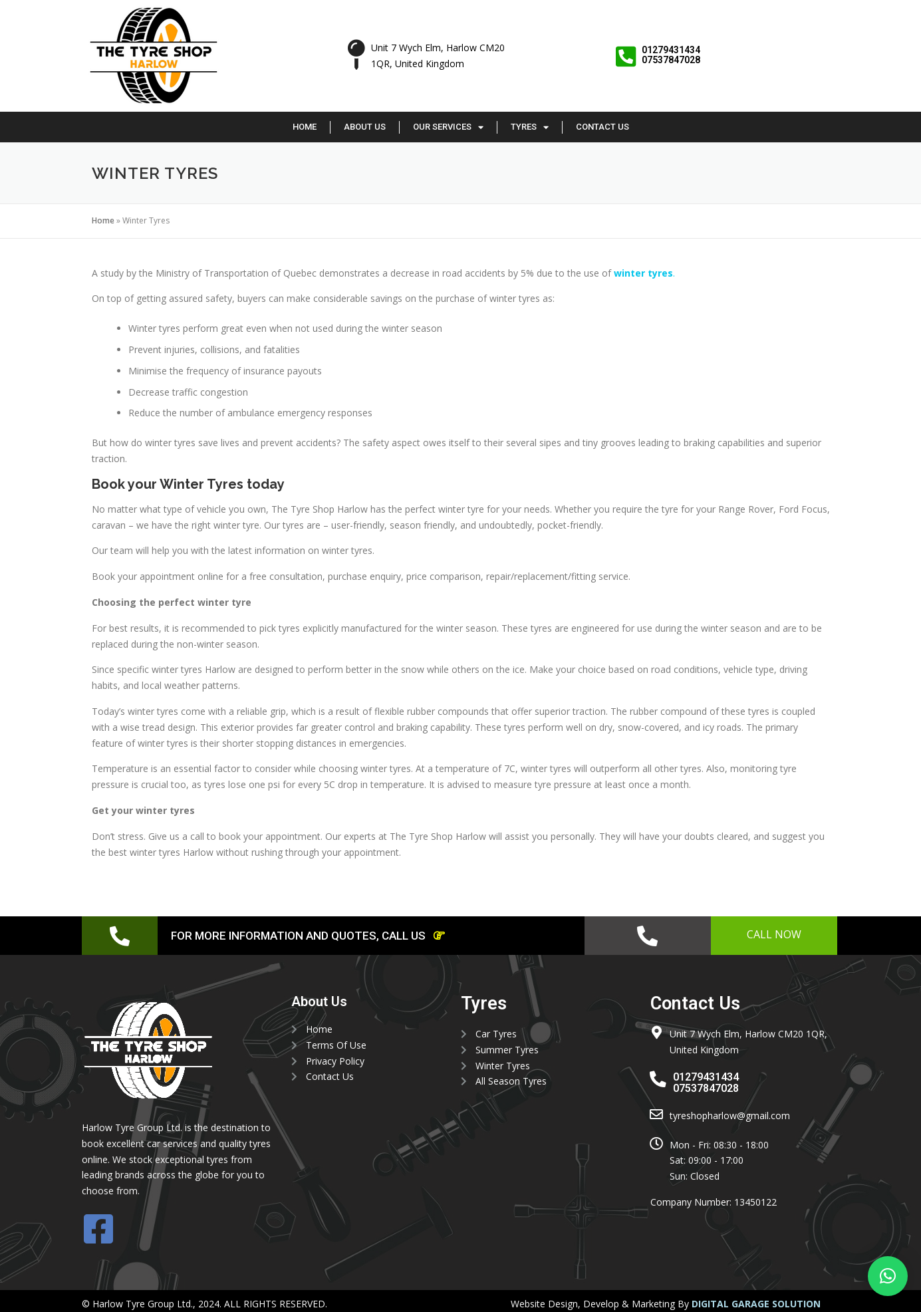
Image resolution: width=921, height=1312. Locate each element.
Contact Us (602, 127)
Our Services (448, 127)
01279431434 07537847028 (671, 55)
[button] (888, 1276)
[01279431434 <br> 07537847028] (625, 56)
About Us (365, 127)
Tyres (530, 127)
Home (305, 127)
